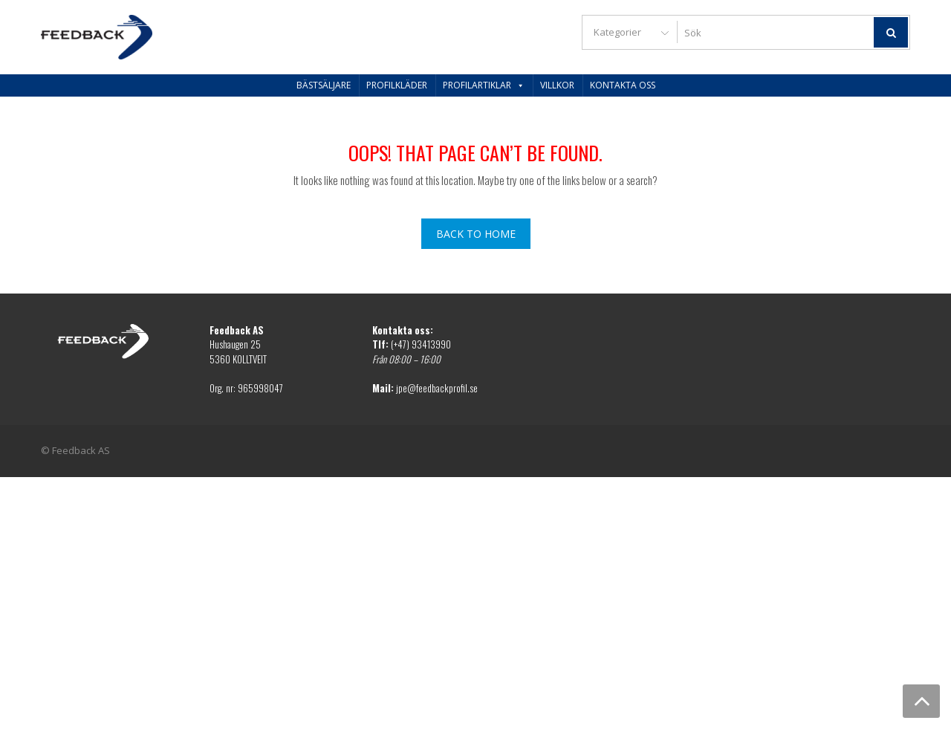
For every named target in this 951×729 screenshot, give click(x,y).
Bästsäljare (323, 85)
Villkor (557, 85)
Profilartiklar (484, 85)
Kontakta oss (622, 85)
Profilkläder (396, 85)
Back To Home (476, 234)
